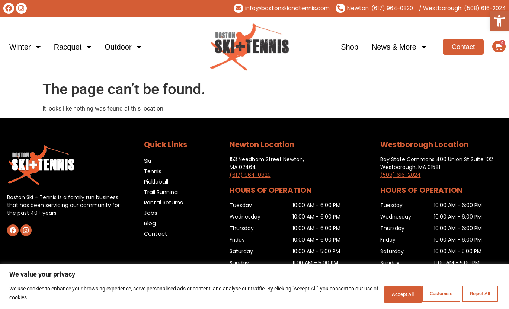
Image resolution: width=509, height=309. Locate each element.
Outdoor (124, 47)
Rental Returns (164, 202)
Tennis (153, 171)
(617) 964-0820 (250, 175)
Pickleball (156, 181)
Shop (349, 47)
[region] (254, 287)
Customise (380, 294)
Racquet (73, 47)
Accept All (477, 294)
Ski (147, 161)
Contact (156, 234)
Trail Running (161, 192)
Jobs (150, 213)
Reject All (429, 294)
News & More (400, 47)
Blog (150, 223)
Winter (25, 47)
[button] (499, 21)
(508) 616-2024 (400, 175)
